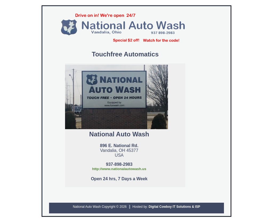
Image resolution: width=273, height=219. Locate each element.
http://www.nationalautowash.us (119, 169)
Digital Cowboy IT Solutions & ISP (174, 207)
